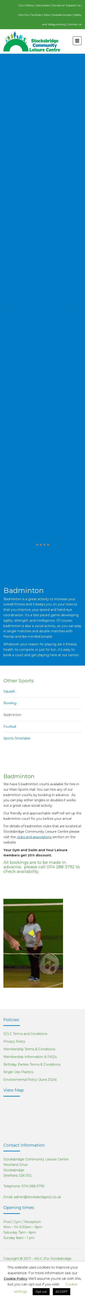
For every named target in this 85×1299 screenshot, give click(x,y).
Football (9, 727)
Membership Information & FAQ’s (30, 1057)
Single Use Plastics (18, 1072)
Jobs (46, 14)
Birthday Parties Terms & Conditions (31, 1064)
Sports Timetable (16, 738)
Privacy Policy (14, 1041)
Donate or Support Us (66, 5)
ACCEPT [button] (62, 1291)
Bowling (9, 703)
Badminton (12, 715)
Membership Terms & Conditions (29, 1049)
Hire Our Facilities (29, 14)
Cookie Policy (15, 1278)
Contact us (74, 24)
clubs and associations (34, 837)
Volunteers (43, 5)
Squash (9, 691)
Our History (26, 5)
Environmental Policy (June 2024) (30, 1080)
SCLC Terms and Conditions (25, 1034)
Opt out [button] (41, 1291)
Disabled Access (61, 14)
